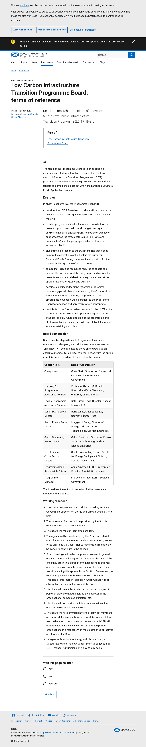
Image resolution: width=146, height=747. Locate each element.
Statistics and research (67, 62)
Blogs (102, 62)
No (50, 676)
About (14, 62)
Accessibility (16, 721)
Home (13, 70)
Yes (50, 668)
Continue (49, 694)
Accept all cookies (22, 29)
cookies (24, 5)
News (34, 62)
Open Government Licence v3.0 (56, 732)
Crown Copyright (63, 721)
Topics (24, 62)
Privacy (96, 721)
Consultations (89, 62)
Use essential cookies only (52, 29)
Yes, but (52, 683)
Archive (28, 721)
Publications (47, 62)
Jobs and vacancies (81, 721)
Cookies (48, 721)
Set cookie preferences (83, 29)
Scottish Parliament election (35, 41)
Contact (38, 721)
